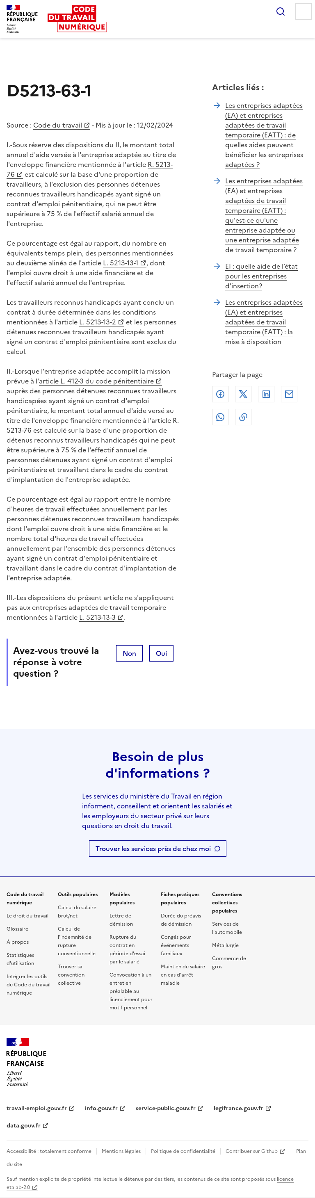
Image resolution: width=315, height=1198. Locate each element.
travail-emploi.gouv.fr (37, 1108)
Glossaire (17, 929)
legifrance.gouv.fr (238, 1108)
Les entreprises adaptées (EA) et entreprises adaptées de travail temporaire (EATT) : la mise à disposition (264, 322)
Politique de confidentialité (183, 1151)
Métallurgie (225, 945)
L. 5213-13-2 (97, 322)
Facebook (220, 394)
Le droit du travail (27, 916)
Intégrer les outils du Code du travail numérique (28, 985)
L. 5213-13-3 (97, 617)
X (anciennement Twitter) (243, 394)
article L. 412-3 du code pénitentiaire (96, 381)
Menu (303, 11)
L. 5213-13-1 (120, 263)
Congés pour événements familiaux (176, 945)
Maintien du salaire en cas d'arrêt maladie (183, 975)
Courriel (289, 394)
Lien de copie (243, 417)
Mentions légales (121, 1151)
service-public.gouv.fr (166, 1108)
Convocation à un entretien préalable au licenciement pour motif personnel (131, 991)
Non (129, 653)
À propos (18, 942)
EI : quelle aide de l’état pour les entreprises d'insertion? (261, 276)
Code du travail (57, 125)
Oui (161, 653)
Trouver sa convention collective (71, 975)
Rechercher (280, 11)
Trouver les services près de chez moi (153, 848)
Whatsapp (220, 417)
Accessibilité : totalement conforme (49, 1151)
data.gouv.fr (24, 1125)
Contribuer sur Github (252, 1151)
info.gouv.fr (101, 1108)
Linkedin (266, 394)
